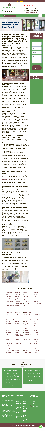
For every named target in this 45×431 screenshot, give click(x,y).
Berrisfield (8, 296)
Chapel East (27, 301)
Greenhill (36, 316)
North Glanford (37, 339)
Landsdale (17, 330)
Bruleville (36, 298)
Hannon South (27, 319)
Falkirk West (9, 312)
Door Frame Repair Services (12, 219)
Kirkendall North (37, 327)
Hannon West (37, 319)
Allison (25, 292)
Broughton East (19, 298)
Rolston (26, 346)
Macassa (36, 332)
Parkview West (18, 343)
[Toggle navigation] (40, 15)
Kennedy (8, 327)
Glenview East (27, 314)
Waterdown (18, 356)
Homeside (36, 321)
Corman (26, 305)
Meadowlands (27, 334)
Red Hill (26, 345)
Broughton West (28, 298)
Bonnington (8, 298)
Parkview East (9, 343)
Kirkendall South (37, 328)
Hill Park (26, 321)
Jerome (35, 323)
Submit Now (36, 68)
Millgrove (26, 336)
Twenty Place (37, 354)
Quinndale (36, 343)
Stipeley (8, 352)
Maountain (8, 334)
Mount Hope (27, 337)
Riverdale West (9, 346)
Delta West (36, 307)
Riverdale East (37, 345)
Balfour (7, 294)
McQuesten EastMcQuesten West (19, 336)
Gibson (35, 312)
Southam (36, 348)
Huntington (8, 323)
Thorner (17, 354)
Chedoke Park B (19, 303)
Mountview (36, 337)
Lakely (7, 330)
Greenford (26, 316)
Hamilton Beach (37, 318)
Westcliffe (36, 356)
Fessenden (17, 312)
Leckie (35, 330)
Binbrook (17, 296)
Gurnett (26, 318)
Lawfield (26, 330)
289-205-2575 (31, 12)
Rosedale (36, 346)
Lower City (26, 332)
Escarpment (27, 310)
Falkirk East (36, 310)
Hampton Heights (10, 319)
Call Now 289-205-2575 (9, 15)
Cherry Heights (27, 303)
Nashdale (8, 339)
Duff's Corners (9, 308)
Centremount (18, 301)
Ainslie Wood (9, 292)
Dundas (17, 308)
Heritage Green (18, 321)
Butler (25, 299)
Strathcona (17, 352)
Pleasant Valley (27, 343)
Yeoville (7, 359)
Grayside (17, 316)
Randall (17, 345)
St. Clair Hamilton (28, 350)
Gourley (7, 316)
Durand (26, 308)
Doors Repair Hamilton (22, 429)
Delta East (26, 307)
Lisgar (16, 332)
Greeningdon (9, 318)
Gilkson (17, 314)
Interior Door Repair (25, 409)
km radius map (37, 92)
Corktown (17, 305)
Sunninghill (26, 352)
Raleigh (7, 345)
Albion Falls (18, 292)
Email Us (35, 407)
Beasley (35, 294)
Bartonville (26, 294)
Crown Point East (10, 307)
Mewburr (36, 334)
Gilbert (7, 314)
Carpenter (36, 299)
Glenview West (37, 314)
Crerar (35, 305)
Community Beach (38, 303)
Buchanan (8, 299)
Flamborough (27, 312)
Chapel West (37, 301)
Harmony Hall (9, 321)
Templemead (9, 354)
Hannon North (18, 319)
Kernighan (17, 327)
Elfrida (16, 310)
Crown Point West (19, 307)
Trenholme (26, 354)
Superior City (37, 352)
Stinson (35, 350)
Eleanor (7, 310)
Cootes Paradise (10, 305)
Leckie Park (8, 332)
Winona (35, 357)
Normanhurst (18, 339)
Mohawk (36, 336)
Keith (35, 325)
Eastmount (36, 308)
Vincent (7, 356)
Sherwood (26, 348)
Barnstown (17, 294)
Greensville (17, 318)
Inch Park (17, 323)
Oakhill (35, 341)
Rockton (17, 346)
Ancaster (36, 292)
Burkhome (17, 299)
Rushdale (8, 348)
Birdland (26, 296)
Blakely (35, 296)
